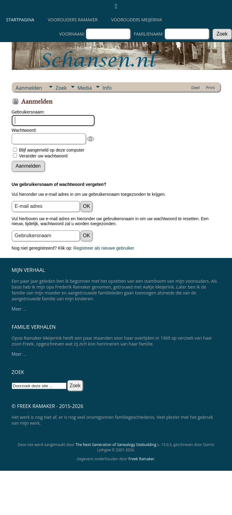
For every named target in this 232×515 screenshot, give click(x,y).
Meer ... (19, 309)
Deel (195, 87)
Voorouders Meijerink (136, 20)
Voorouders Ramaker (73, 20)
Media (85, 87)
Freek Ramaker (141, 458)
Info (107, 87)
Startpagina (20, 20)
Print (210, 87)
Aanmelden (29, 87)
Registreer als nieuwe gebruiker (104, 248)
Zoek (61, 87)
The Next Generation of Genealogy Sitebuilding (115, 444)
